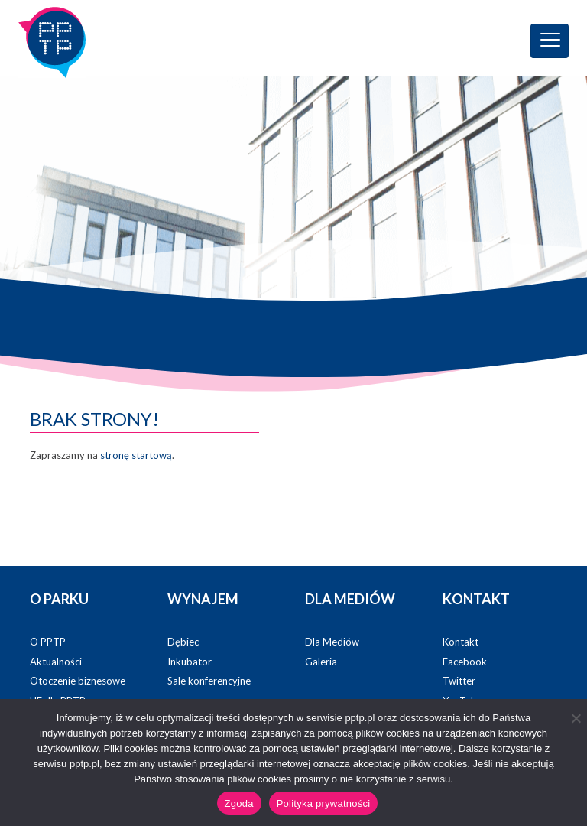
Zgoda (239, 803)
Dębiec (183, 642)
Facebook (465, 661)
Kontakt (460, 642)
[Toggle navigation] (549, 41)
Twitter (459, 681)
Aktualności (56, 661)
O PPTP (48, 642)
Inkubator (189, 661)
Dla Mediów (332, 642)
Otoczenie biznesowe (77, 681)
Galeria (321, 661)
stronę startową (136, 455)
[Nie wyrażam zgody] (575, 718)
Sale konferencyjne (209, 681)
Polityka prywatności (324, 803)
